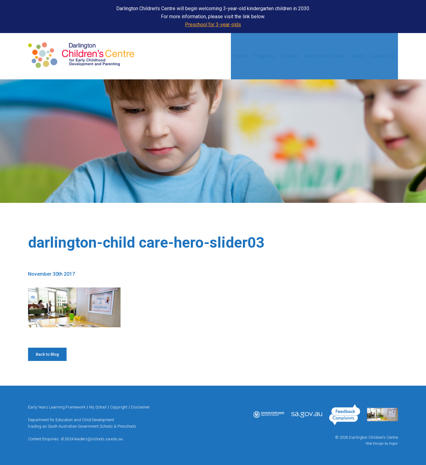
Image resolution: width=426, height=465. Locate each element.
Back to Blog (47, 354)
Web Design (375, 444)
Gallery (357, 56)
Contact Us (383, 56)
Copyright (118, 407)
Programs (264, 56)
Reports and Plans (324, 56)
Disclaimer (140, 407)
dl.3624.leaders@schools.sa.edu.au (91, 439)
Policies (289, 56)
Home (240, 56)
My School (97, 407)
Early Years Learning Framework (56, 407)
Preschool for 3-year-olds (213, 24)
